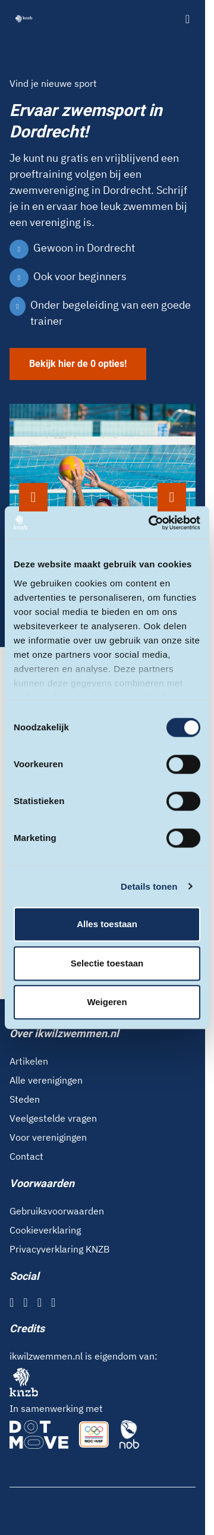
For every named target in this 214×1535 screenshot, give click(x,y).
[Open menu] (187, 19)
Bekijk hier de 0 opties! (78, 363)
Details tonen (149, 886)
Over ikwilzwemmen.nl (64, 1033)
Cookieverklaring (45, 1230)
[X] (39, 1302)
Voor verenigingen (48, 1137)
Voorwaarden (42, 1183)
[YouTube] (53, 1302)
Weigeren (107, 1002)
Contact (26, 1156)
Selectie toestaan (107, 963)
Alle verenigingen (46, 1080)
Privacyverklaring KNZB (59, 1249)
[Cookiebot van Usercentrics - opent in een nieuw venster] (151, 522)
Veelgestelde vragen (53, 1118)
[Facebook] (12, 1302)
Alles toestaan (107, 924)
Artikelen (29, 1061)
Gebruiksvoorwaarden (57, 1211)
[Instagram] (25, 1302)
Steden (25, 1099)
